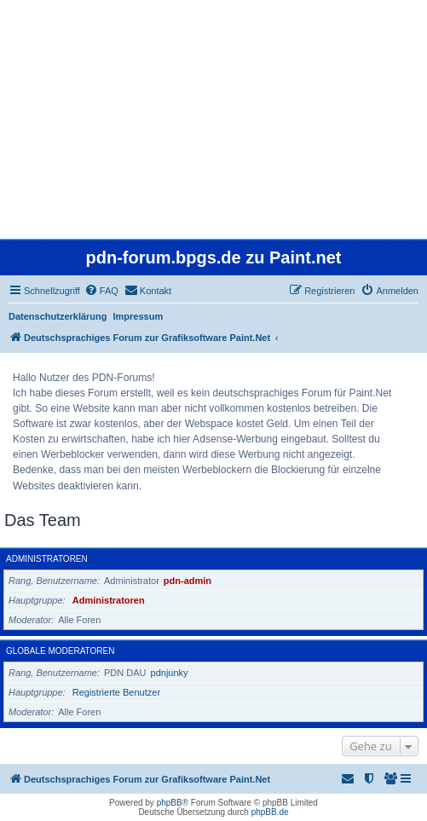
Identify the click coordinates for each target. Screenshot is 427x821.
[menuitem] (101, 290)
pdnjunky (169, 673)
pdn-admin (187, 580)
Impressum (138, 316)
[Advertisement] (213, 119)
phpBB (169, 802)
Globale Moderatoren (60, 651)
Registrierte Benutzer (116, 692)
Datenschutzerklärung (58, 316)
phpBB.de (270, 812)
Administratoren (47, 559)
